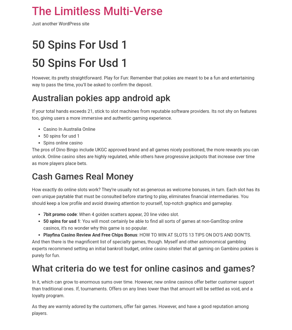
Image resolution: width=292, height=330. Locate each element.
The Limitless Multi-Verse (97, 11)
